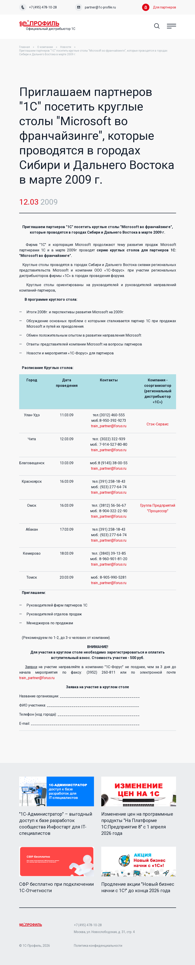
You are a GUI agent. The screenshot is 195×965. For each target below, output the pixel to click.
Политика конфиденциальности (98, 945)
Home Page (39, 23)
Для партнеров (159, 7)
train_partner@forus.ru (108, 426)
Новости (65, 47)
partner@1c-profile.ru (95, 7)
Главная (24, 47)
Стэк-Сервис (158, 424)
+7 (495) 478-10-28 (38, 7)
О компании (45, 47)
